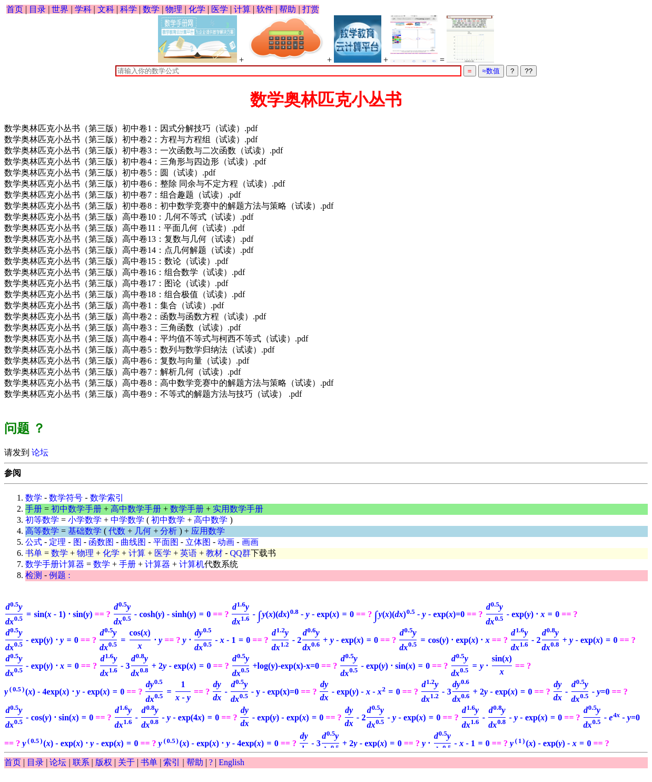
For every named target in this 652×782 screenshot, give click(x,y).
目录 (37, 9)
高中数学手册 (136, 508)
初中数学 (168, 519)
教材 (214, 553)
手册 (33, 508)
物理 (173, 9)
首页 (14, 9)
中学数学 (127, 519)
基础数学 (85, 530)
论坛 (38, 452)
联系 (81, 762)
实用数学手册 (238, 508)
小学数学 (85, 519)
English (231, 762)
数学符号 (66, 497)
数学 (151, 9)
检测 (33, 575)
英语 (188, 553)
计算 (242, 9)
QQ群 (240, 553)
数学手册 (187, 508)
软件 (264, 9)
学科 (83, 9)
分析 (168, 530)
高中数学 (211, 519)
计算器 (157, 564)
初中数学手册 (76, 508)
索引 (171, 762)
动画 (226, 541)
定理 (57, 541)
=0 (419, 614)
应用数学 (208, 530)
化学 (197, 9)
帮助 (287, 9)
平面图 (166, 541)
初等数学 (42, 519)
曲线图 (133, 541)
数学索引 (107, 497)
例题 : (59, 575)
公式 (33, 541)
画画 (250, 541)
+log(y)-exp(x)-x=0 (275, 665)
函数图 (101, 541)
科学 (128, 9)
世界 (60, 9)
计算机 (191, 564)
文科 (105, 9)
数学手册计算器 (54, 564)
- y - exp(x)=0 (255, 691)
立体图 (198, 541)
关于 (126, 762)
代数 (116, 530)
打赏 (310, 9)
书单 (33, 553)
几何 (142, 530)
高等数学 (42, 530)
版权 (103, 762)
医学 (219, 9)
